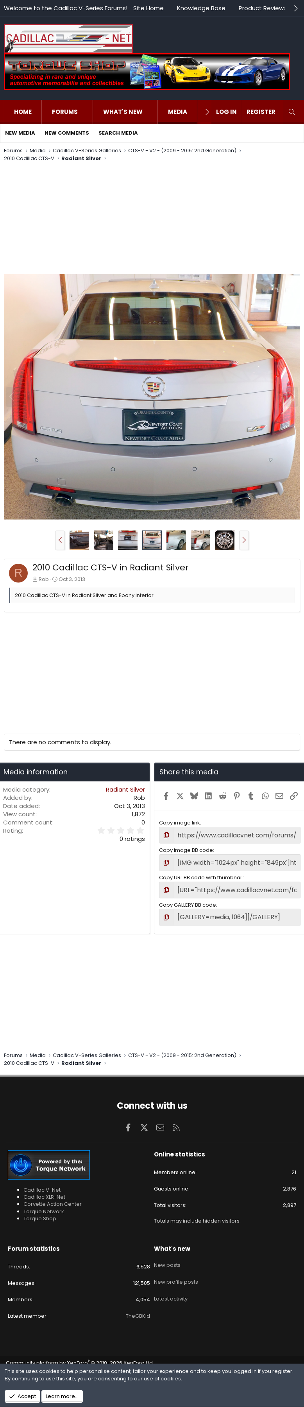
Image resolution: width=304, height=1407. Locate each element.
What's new (123, 112)
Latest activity (171, 1284)
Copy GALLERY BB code (187, 901)
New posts (167, 1256)
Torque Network (43, 1205)
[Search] (291, 112)
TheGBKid (138, 1310)
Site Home (148, 8)
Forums (65, 112)
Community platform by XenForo (80, 1357)
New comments (67, 133)
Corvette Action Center (52, 1198)
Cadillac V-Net (42, 1184)
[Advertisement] (150, 219)
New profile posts (176, 1270)
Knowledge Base (201, 8)
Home (23, 112)
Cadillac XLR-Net (44, 1191)
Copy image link (179, 822)
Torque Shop (39, 1212)
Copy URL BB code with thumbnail (201, 874)
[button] (86, 112)
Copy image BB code (186, 849)
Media (177, 112)
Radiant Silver (125, 789)
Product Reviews (263, 8)
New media (20, 133)
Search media (118, 133)
